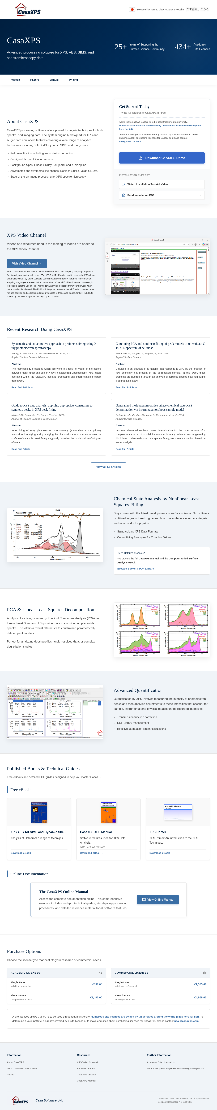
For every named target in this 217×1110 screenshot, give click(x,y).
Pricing (73, 79)
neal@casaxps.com (130, 141)
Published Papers (86, 1068)
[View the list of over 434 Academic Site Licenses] (192, 47)
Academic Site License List (161, 1062)
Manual (53, 79)
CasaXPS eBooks (86, 1074)
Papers (34, 79)
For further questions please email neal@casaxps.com (175, 1068)
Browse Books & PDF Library (135, 568)
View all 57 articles (108, 466)
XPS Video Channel (87, 1062)
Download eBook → (22, 853)
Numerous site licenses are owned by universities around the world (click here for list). (145, 1016)
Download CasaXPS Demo (162, 158)
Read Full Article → (22, 387)
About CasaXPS (15, 1062)
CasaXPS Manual (86, 1080)
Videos (15, 79)
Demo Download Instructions (22, 1068)
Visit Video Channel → (26, 263)
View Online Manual (157, 899)
